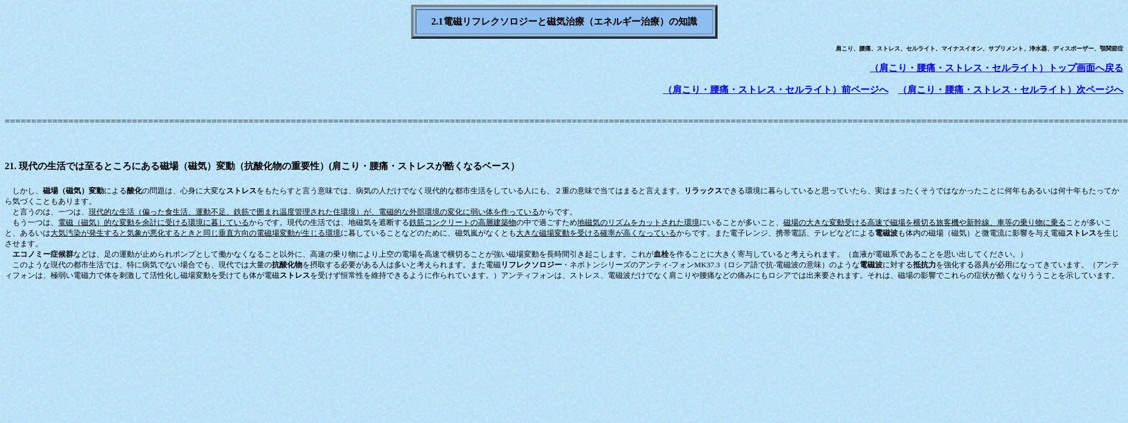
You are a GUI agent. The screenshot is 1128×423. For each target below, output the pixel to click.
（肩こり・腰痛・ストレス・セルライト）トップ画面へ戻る (996, 68)
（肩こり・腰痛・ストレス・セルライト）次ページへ (1010, 90)
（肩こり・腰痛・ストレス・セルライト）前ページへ (775, 90)
